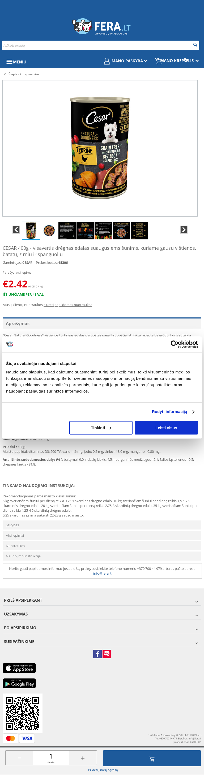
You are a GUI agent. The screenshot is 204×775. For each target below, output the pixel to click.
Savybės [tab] (12, 525)
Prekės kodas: (47, 262)
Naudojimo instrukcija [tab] (23, 556)
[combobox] (100, 45)
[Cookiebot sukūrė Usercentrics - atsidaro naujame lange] (174, 344)
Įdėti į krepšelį (152, 758)
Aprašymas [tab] (17, 323)
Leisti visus (166, 427)
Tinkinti (101, 427)
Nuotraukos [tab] (15, 545)
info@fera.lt (102, 573)
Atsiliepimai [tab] (15, 535)
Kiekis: (51, 762)
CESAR (27, 262)
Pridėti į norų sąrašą (103, 770)
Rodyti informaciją (169, 411)
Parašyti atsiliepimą (17, 272)
